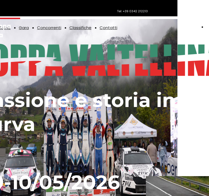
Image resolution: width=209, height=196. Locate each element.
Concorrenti (49, 27)
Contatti (108, 27)
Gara (24, 27)
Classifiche (80, 27)
